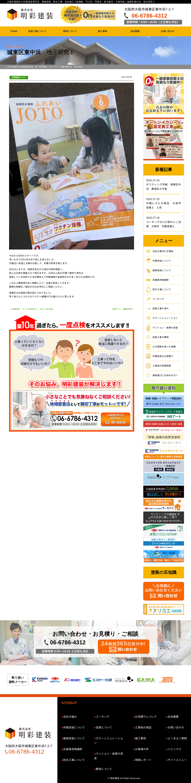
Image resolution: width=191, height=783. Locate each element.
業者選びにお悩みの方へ (165, 375)
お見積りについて (146, 716)
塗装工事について (37, 31)
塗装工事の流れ (161, 308)
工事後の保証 (143, 727)
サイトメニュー (177, 760)
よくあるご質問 (177, 738)
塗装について (104, 727)
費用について (70, 31)
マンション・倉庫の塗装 (165, 327)
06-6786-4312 (149, 16)
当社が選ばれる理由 (163, 251)
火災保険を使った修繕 (164, 347)
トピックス (174, 749)
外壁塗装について (162, 261)
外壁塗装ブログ (19, 77)
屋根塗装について (162, 270)
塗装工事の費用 (161, 337)
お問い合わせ (168, 31)
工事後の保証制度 (162, 366)
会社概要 (135, 31)
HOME (14, 31)
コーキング (158, 299)
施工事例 (102, 31)
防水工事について (162, 289)
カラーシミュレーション (165, 318)
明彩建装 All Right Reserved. (125, 778)
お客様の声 (142, 749)
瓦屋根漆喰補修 (161, 280)
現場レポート (143, 760)
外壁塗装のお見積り (163, 356)
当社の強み (70, 716)
